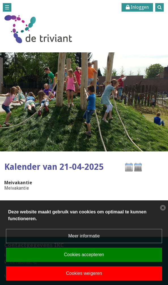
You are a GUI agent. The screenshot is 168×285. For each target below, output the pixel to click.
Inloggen (137, 7)
